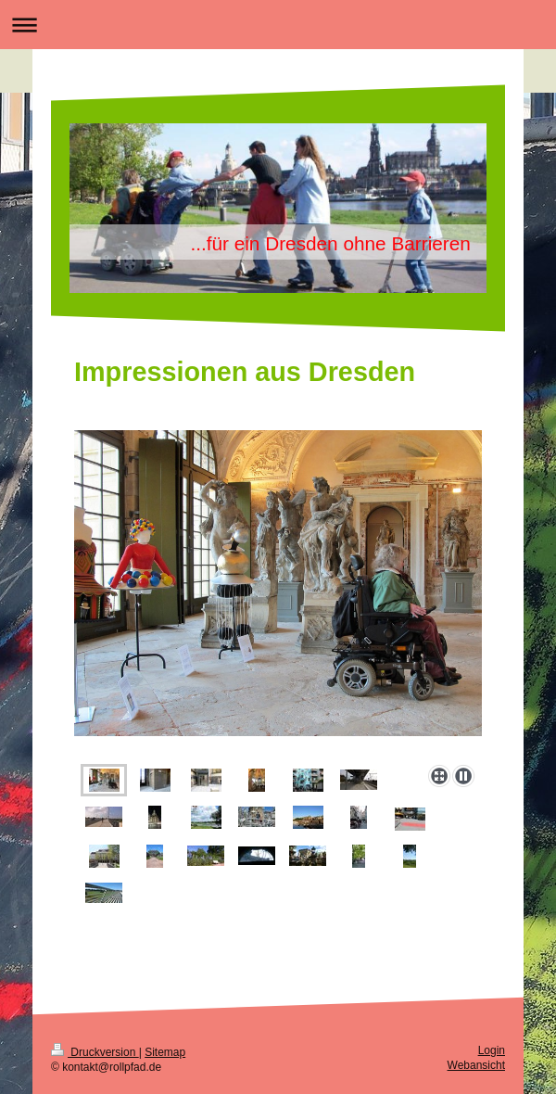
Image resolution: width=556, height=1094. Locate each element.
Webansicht (476, 1065)
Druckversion (95, 1052)
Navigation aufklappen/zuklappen (278, 25)
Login (491, 1050)
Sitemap (165, 1052)
